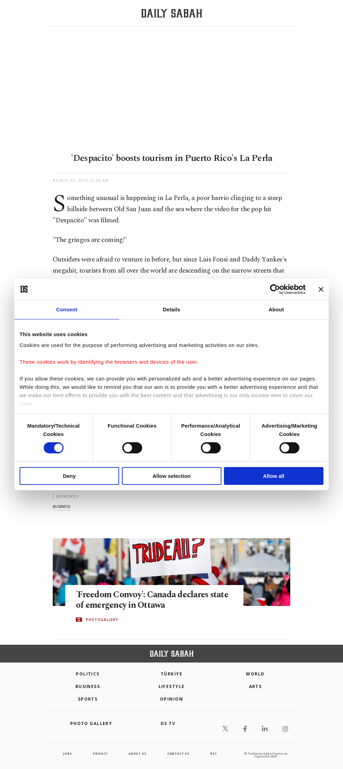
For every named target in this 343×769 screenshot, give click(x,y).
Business (87, 686)
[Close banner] (321, 289)
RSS (213, 753)
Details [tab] (171, 309)
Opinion (171, 699)
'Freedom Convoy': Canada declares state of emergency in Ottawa (152, 600)
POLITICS (88, 674)
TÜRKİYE (171, 674)
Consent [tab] (67, 309)
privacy (100, 753)
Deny (69, 476)
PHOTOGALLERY (102, 619)
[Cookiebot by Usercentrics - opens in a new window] (275, 289)
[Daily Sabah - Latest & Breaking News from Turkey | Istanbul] (171, 13)
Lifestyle (172, 686)
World (255, 674)
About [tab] (276, 309)
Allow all (273, 476)
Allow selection (171, 476)
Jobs (67, 753)
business (61, 506)
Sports (88, 699)
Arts (255, 686)
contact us (178, 753)
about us (137, 753)
